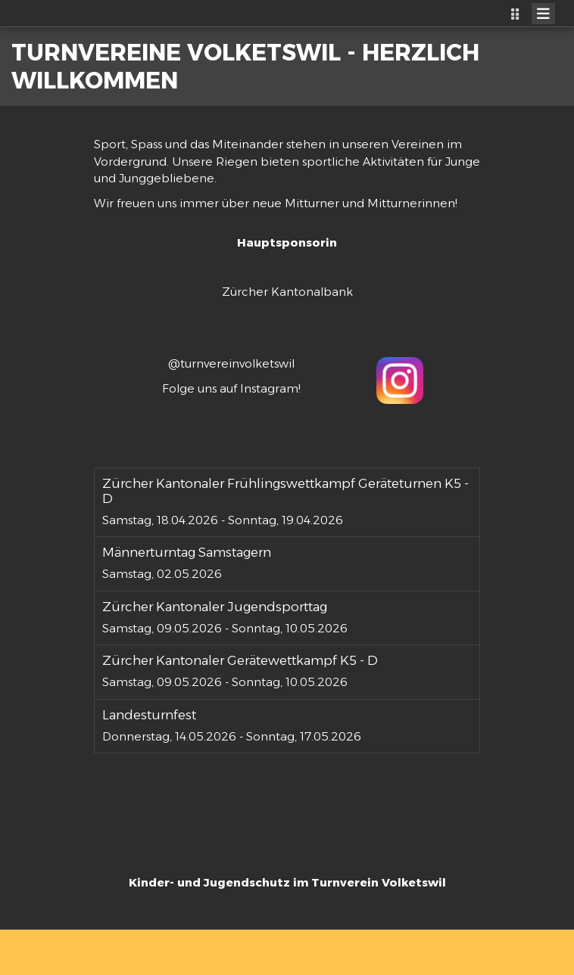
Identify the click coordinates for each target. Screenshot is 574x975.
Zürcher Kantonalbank (287, 291)
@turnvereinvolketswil (231, 363)
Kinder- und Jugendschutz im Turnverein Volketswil (287, 882)
